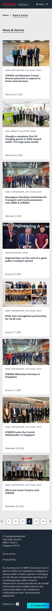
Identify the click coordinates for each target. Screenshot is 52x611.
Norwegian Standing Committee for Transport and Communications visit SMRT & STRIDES (26, 200)
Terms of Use (9, 553)
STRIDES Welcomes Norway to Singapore (22, 376)
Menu (40, 4)
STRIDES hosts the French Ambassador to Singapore (20, 434)
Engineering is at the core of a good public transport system (25, 259)
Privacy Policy (9, 559)
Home (6, 15)
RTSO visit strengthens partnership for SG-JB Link (25, 317)
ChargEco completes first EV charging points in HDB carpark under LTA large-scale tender (23, 139)
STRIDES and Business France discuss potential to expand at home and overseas (22, 78)
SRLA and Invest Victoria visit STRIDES (22, 492)
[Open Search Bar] (47, 4)
